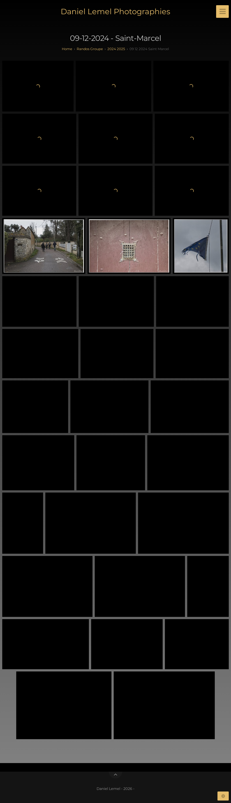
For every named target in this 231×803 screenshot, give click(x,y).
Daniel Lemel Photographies (115, 11)
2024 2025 (116, 49)
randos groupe (90, 49)
